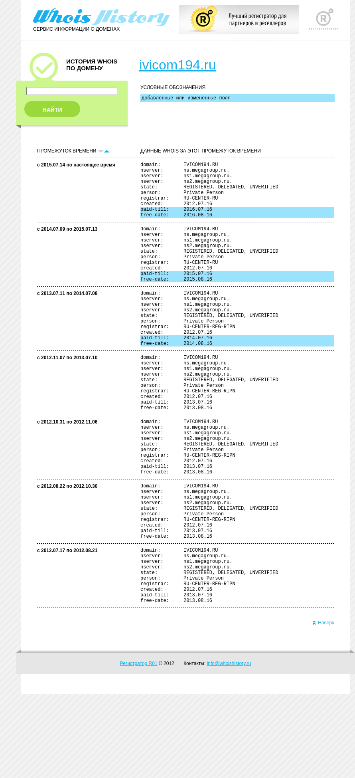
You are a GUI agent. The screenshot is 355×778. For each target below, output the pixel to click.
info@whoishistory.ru (229, 747)
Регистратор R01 (139, 747)
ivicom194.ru (177, 64)
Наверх (323, 706)
